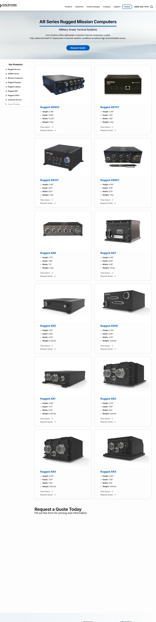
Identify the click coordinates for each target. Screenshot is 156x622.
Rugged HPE (11, 91)
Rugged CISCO (12, 95)
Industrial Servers (13, 100)
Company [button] (107, 7)
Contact (127, 7)
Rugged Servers (12, 69)
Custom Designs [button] (93, 7)
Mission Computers (14, 78)
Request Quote (78, 48)
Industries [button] (79, 7)
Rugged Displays (13, 82)
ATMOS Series (12, 74)
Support (117, 7)
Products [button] (68, 7)
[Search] (151, 6)
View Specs (46, 127)
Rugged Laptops (13, 87)
